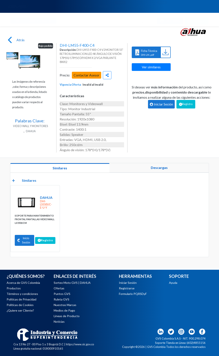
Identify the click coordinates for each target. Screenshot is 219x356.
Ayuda (173, 282)
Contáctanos (189, 6)
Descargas (159, 168)
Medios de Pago (162, 4)
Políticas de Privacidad (21, 299)
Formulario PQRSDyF (133, 294)
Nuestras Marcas (65, 305)
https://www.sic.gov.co (80, 344)
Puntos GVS (62, 294)
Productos (14, 288)
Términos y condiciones (22, 294)
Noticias (138, 6)
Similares (60, 168)
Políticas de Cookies (20, 305)
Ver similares (151, 67)
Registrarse (127, 288)
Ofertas (120, 4)
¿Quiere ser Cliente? (20, 310)
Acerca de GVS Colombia (23, 282)
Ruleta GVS (61, 299)
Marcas (103, 6)
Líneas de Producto (67, 316)
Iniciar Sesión (128, 282)
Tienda (87, 6)
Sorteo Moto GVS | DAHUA (72, 282)
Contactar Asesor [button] (86, 75)
